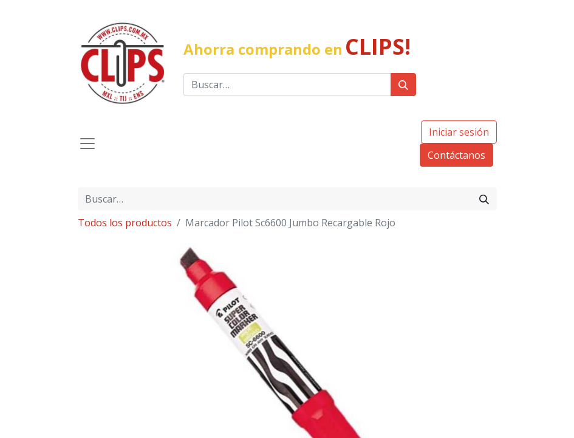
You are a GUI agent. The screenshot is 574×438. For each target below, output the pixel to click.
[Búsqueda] (403, 84)
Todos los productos (125, 222)
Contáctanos (456, 155)
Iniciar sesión (459, 132)
